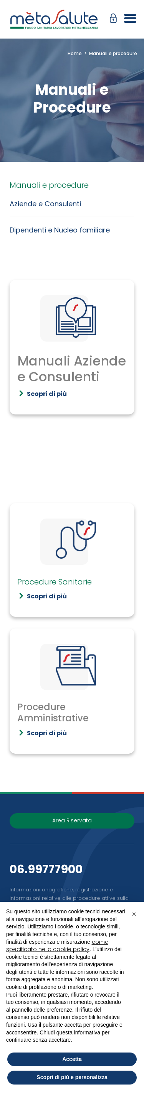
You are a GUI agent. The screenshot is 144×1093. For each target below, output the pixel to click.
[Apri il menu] (127, 19)
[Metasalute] (54, 19)
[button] (115, 19)
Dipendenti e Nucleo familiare (60, 230)
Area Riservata (72, 820)
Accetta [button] (72, 1059)
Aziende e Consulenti (45, 204)
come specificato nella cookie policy (57, 945)
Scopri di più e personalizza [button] (71, 1077)
